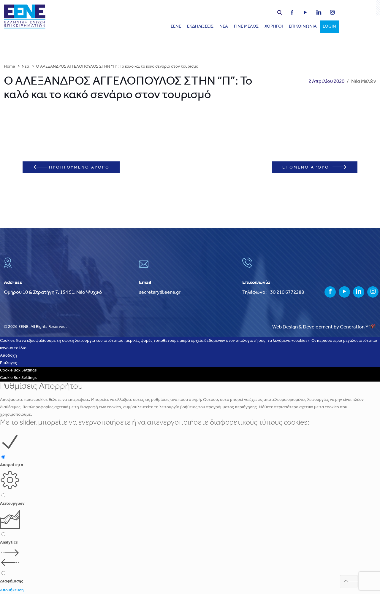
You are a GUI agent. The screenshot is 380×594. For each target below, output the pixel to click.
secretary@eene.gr (159, 292)
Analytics (9, 542)
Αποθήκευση (12, 590)
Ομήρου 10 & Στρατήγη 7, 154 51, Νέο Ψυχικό (53, 292)
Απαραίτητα (11, 465)
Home (9, 66)
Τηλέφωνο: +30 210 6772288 (273, 292)
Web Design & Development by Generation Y (324, 327)
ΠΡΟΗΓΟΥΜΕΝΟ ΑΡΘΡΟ (72, 167)
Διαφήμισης (11, 581)
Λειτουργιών (12, 503)
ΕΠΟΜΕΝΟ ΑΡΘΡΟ (314, 167)
